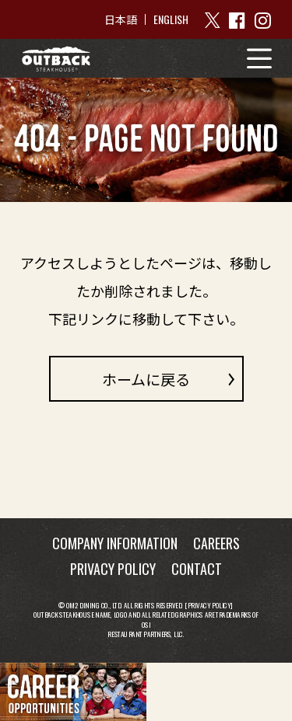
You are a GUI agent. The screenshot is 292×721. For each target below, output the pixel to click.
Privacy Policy (209, 605)
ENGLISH (170, 19)
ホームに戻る (146, 378)
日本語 (120, 19)
